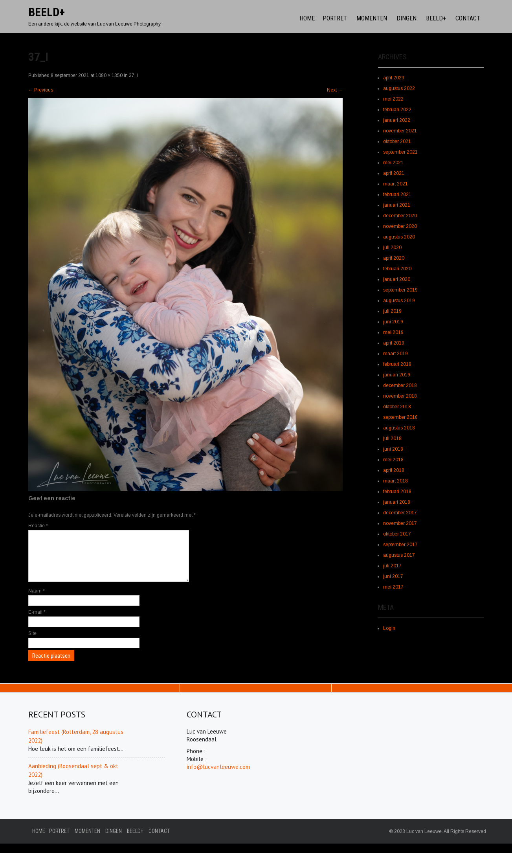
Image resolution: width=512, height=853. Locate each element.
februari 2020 (397, 268)
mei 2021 (393, 162)
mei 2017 (393, 587)
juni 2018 (393, 449)
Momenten (371, 18)
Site (32, 643)
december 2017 (400, 512)
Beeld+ (436, 18)
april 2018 (393, 470)
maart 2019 (395, 353)
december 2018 (400, 385)
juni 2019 (393, 322)
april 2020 (393, 258)
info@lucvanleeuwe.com (218, 776)
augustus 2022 (399, 88)
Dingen (406, 18)
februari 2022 (397, 109)
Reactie (38, 525)
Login (389, 628)
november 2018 (400, 396)
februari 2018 (397, 491)
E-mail (37, 621)
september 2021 (400, 152)
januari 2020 (396, 279)
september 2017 (400, 544)
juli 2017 (392, 566)
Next (335, 90)
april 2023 (393, 78)
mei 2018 (393, 459)
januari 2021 (396, 205)
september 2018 (400, 417)
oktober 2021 (397, 141)
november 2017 (400, 523)
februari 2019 (397, 364)
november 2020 (400, 226)
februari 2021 (397, 194)
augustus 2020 (399, 237)
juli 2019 (392, 311)
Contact (467, 18)
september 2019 (400, 290)
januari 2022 (396, 120)
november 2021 (400, 131)
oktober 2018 (397, 406)
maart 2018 (395, 481)
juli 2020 (392, 247)
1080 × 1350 (109, 75)
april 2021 (393, 173)
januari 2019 (396, 375)
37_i (133, 75)
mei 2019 (393, 332)
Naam (36, 600)
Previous (40, 90)
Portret (335, 18)
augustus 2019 (399, 300)
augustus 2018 (399, 428)
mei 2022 (393, 99)
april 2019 (393, 343)
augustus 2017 (399, 555)
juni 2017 (393, 576)
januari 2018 (396, 502)
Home (307, 18)
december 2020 (400, 215)
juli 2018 (392, 438)
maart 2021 (395, 184)
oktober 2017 (397, 534)
